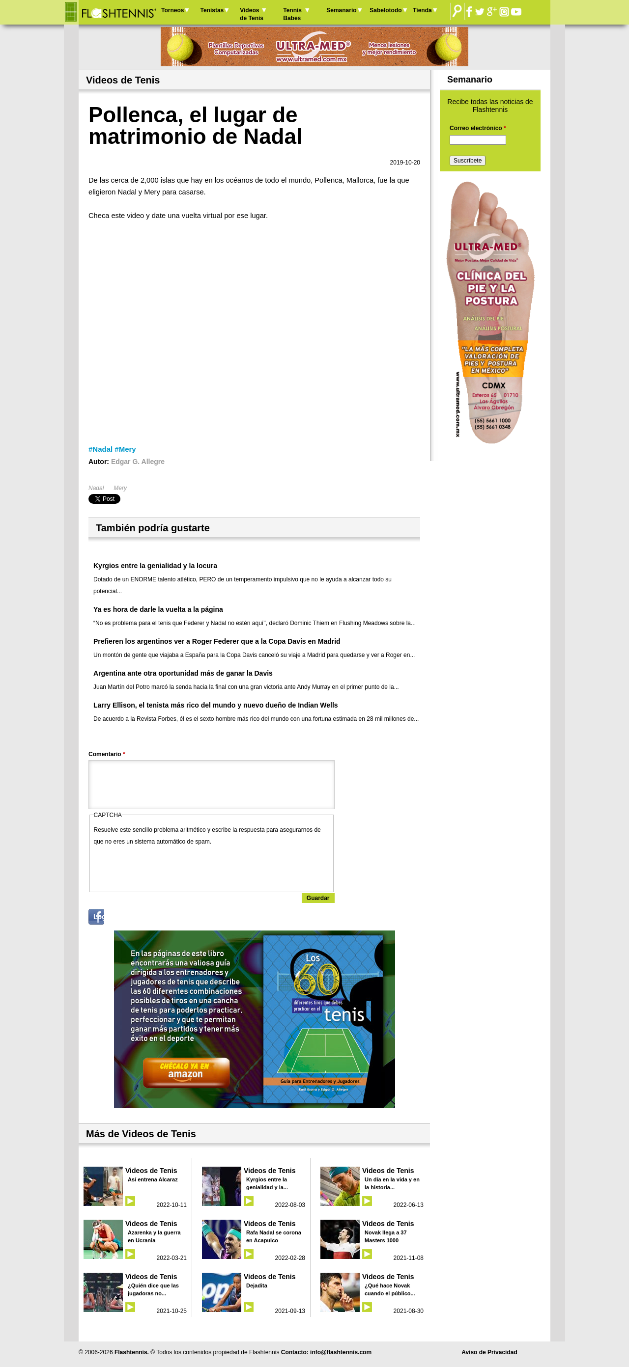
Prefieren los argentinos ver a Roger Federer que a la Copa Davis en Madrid (217, 641)
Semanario (341, 10)
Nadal (96, 488)
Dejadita (256, 1285)
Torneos (172, 10)
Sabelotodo (385, 10)
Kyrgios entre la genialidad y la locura (155, 566)
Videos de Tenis (251, 14)
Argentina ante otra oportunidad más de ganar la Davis (183, 673)
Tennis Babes (292, 14)
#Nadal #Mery (112, 449)
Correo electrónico (478, 128)
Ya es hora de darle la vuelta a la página (158, 609)
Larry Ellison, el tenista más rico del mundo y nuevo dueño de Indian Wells (215, 705)
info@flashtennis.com (341, 1352)
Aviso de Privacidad (489, 1352)
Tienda (422, 10)
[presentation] (168, 867)
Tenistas (212, 10)
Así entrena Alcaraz (153, 1179)
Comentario (106, 754)
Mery (120, 488)
